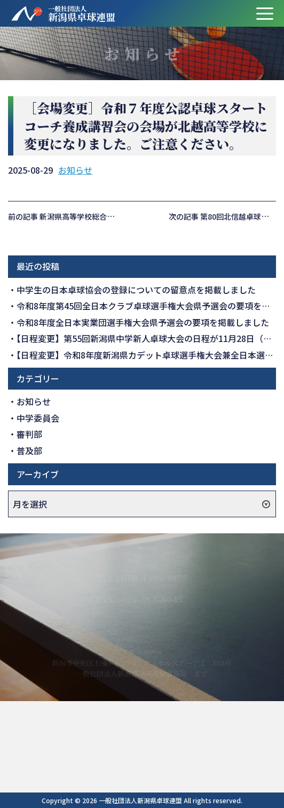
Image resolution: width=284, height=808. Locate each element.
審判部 (29, 434)
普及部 (29, 450)
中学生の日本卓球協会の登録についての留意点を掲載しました (136, 289)
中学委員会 (38, 417)
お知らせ (75, 170)
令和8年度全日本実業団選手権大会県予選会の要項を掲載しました (143, 322)
